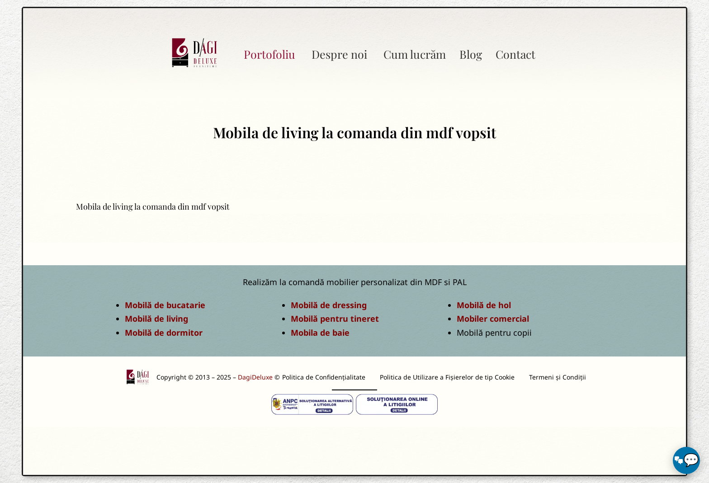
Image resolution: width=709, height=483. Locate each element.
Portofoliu (269, 54)
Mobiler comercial (493, 318)
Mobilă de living (156, 318)
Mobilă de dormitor (164, 332)
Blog (470, 54)
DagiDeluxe (255, 377)
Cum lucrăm (414, 54)
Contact (515, 54)
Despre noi (339, 54)
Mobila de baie (320, 332)
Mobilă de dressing (329, 305)
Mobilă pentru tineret (335, 318)
